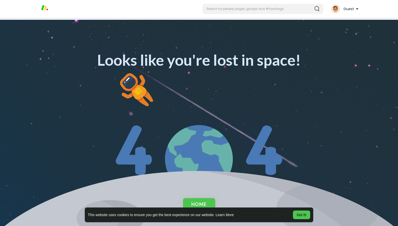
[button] (263, 9)
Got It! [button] (301, 215)
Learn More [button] (225, 215)
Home (199, 204)
